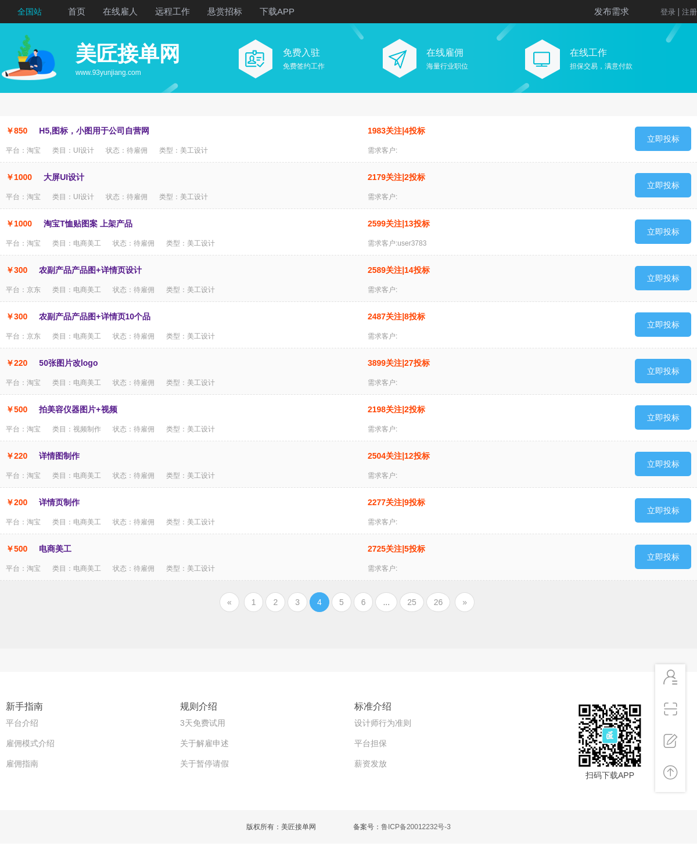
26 (438, 602)
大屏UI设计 (64, 177)
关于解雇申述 (204, 743)
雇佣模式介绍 (30, 743)
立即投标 (663, 138)
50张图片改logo (68, 363)
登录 (668, 12)
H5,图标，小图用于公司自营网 (94, 130)
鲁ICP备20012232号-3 (416, 827)
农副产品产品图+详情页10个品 (94, 316)
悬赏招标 (224, 11)
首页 (76, 11)
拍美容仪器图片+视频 (78, 409)
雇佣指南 (22, 763)
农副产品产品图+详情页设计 (90, 270)
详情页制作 (59, 502)
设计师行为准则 (382, 723)
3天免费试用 (202, 723)
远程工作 (172, 11)
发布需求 (611, 11)
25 (411, 602)
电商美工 (55, 548)
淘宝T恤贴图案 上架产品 (88, 223)
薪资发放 (370, 763)
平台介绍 (22, 723)
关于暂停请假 (204, 763)
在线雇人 (120, 11)
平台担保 (370, 743)
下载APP (277, 11)
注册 (689, 12)
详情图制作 (59, 455)
